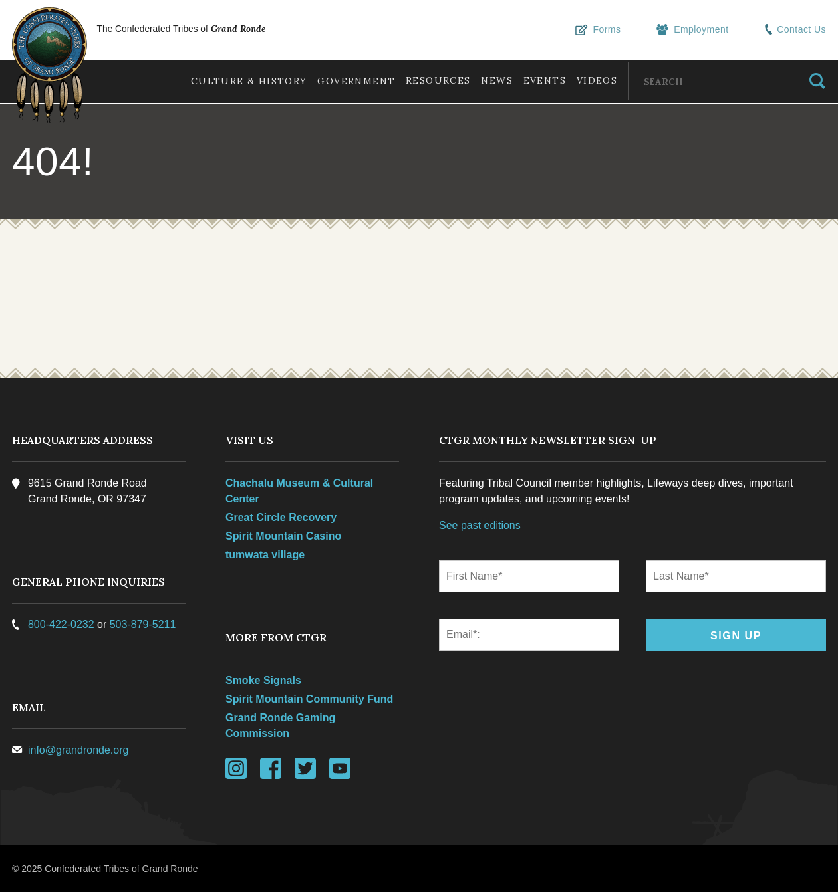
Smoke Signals (264, 680)
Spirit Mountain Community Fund (310, 699)
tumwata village (265, 554)
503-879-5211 (144, 624)
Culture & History (232, 81)
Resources (427, 80)
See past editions (480, 525)
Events (539, 80)
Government (343, 81)
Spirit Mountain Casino (284, 536)
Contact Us (795, 29)
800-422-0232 (62, 624)
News (489, 80)
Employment (695, 29)
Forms (603, 29)
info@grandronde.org (79, 750)
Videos (595, 80)
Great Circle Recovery (281, 517)
